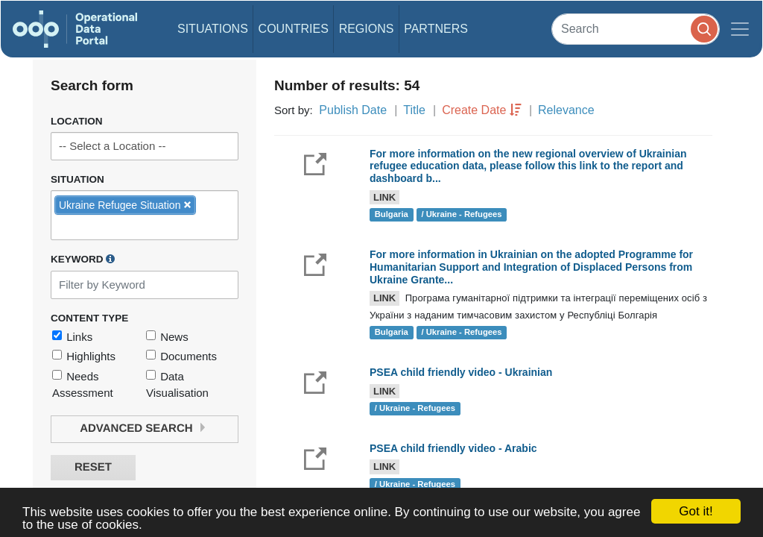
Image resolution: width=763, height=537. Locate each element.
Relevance (566, 110)
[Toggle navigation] (740, 29)
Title (414, 110)
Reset (93, 467)
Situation (77, 179)
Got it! (695, 511)
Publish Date (353, 110)
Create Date (474, 110)
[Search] (635, 28)
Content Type (89, 318)
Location (77, 121)
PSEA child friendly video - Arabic (453, 448)
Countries (294, 28)
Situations (212, 28)
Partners (436, 28)
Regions (366, 28)
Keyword (83, 259)
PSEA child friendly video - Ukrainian (461, 372)
